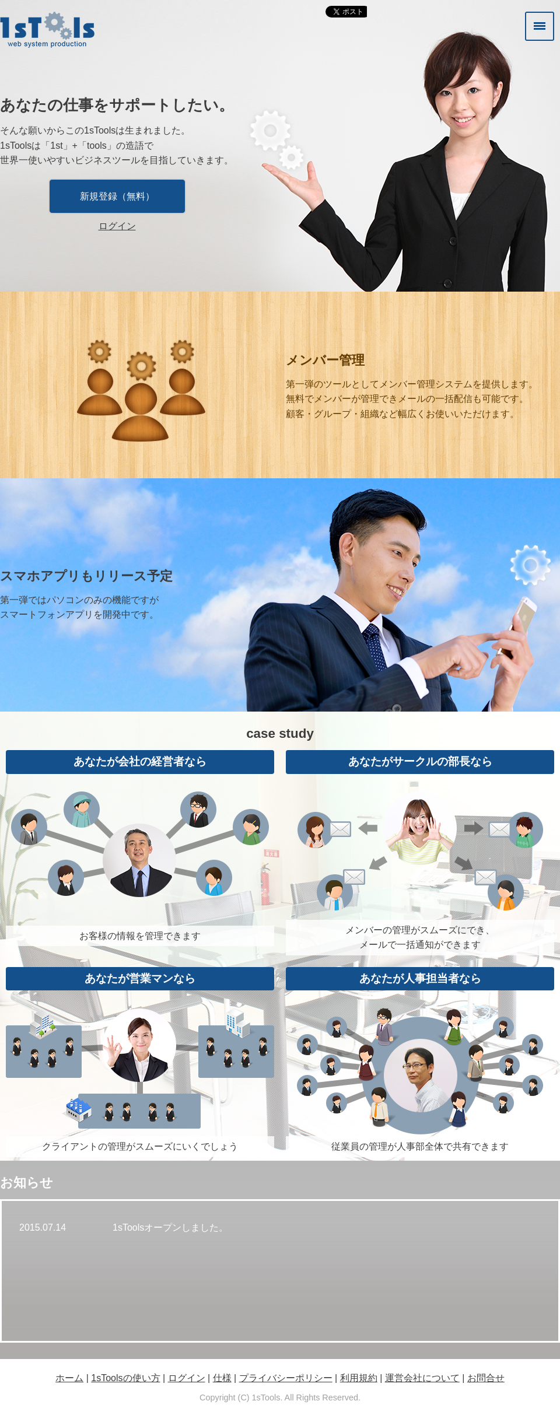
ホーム (69, 1378)
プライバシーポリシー (285, 1378)
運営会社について (422, 1378)
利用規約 (358, 1378)
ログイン (117, 226)
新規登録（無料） (117, 196)
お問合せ (486, 1378)
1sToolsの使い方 (125, 1378)
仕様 (222, 1378)
